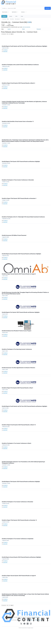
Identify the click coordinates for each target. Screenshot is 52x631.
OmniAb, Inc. (6, 68)
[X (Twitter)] (21, 623)
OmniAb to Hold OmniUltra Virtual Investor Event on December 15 (18, 121)
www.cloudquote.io (35, 617)
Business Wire (5, 51)
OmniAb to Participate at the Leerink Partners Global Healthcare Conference (20, 64)
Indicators (23, 11)
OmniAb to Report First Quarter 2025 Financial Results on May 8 (17, 388)
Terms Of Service (38, 620)
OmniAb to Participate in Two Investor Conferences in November (17, 501)
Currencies (12, 19)
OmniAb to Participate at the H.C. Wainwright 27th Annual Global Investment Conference (23, 217)
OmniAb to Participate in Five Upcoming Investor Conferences (17, 349)
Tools (22, 16)
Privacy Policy (30, 620)
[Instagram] (30, 623)
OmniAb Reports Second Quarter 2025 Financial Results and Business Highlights (21, 253)
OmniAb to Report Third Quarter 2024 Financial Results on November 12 (19, 520)
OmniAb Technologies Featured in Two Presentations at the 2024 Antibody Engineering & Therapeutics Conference (23, 462)
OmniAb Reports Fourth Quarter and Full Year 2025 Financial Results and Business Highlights (24, 46)
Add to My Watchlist (29, 27)
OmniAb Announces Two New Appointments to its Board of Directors (18, 367)
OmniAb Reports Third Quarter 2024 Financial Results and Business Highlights (21, 481)
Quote (9, 29)
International (17, 19)
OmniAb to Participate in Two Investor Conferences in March (16, 443)
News (8, 19)
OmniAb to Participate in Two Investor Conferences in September (17, 538)
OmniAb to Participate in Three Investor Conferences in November (18, 180)
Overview (4, 19)
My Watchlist (14, 11)
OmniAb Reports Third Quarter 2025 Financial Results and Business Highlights (21, 161)
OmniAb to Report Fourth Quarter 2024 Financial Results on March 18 (19, 424)
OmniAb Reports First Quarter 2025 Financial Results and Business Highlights (21, 312)
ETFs (16, 16)
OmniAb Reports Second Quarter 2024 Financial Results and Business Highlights (21, 557)
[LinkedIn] (27, 623)
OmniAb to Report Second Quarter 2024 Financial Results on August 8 (19, 575)
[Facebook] (24, 623)
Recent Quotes (4, 11)
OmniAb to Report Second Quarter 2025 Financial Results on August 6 (19, 274)
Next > (12, 34)
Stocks (10, 16)
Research (39, 29)
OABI (29, 22)
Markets (4, 16)
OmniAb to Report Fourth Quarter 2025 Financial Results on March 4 (18, 83)
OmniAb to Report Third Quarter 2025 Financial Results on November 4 (19, 198)
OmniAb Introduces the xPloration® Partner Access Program (16, 330)
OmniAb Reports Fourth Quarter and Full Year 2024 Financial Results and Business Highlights (24, 406)
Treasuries (23, 19)
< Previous (4, 34)
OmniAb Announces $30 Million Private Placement (14, 235)
